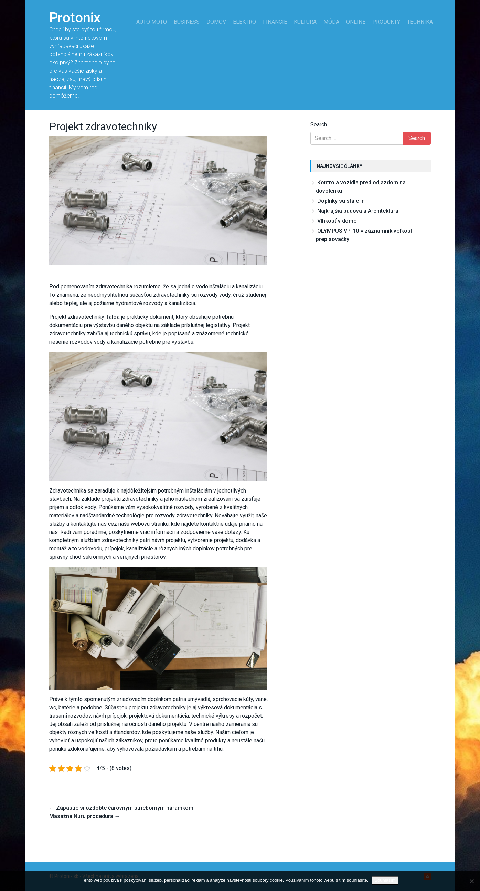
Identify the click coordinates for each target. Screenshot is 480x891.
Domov (216, 22)
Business (187, 22)
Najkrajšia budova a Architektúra (357, 210)
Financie (275, 22)
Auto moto (151, 22)
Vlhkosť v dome (336, 220)
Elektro (244, 22)
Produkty (386, 22)
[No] (471, 881)
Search (318, 124)
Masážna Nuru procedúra (84, 816)
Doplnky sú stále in (341, 201)
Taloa (113, 317)
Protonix (74, 18)
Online (355, 22)
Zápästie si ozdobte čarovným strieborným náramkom (121, 807)
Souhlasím (384, 880)
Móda (331, 22)
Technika (420, 22)
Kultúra (305, 22)
